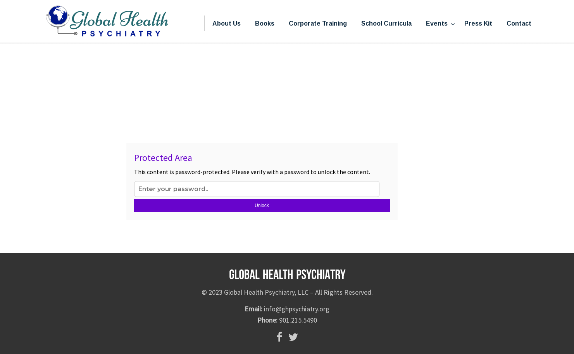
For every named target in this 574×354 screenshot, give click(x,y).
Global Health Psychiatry (107, 21)
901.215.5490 (298, 320)
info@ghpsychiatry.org (296, 308)
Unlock (262, 205)
